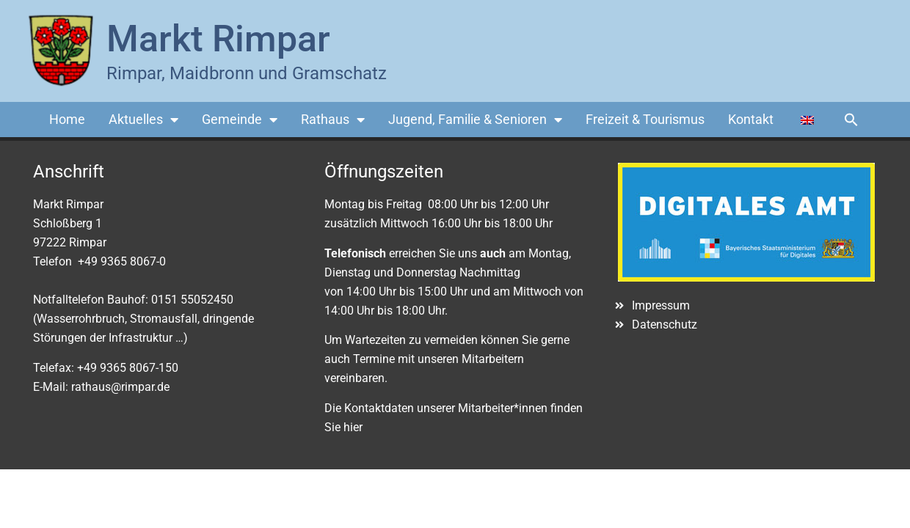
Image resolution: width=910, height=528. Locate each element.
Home (67, 119)
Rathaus (333, 119)
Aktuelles (143, 119)
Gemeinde (239, 119)
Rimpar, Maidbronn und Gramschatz (246, 73)
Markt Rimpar (218, 39)
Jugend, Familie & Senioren (475, 119)
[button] (851, 119)
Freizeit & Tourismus (645, 119)
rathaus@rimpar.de (120, 387)
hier (353, 427)
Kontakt (751, 119)
